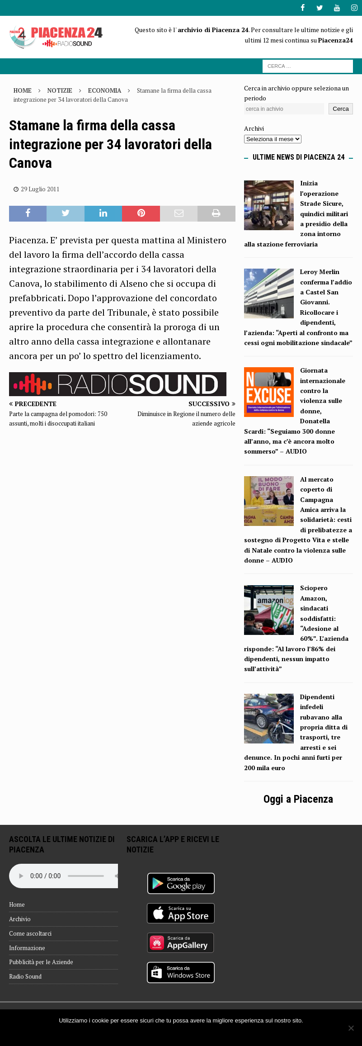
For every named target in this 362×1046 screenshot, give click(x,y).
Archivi (254, 128)
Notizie (59, 90)
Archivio (20, 919)
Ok (181, 1032)
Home (17, 904)
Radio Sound (25, 976)
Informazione (27, 947)
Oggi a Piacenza (298, 799)
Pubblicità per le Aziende (41, 962)
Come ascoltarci (30, 933)
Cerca (341, 108)
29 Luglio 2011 (40, 189)
